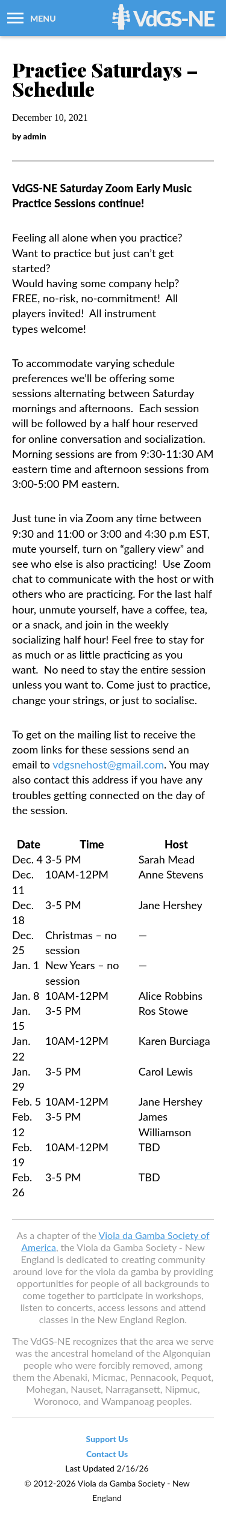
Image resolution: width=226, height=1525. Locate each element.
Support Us (107, 1439)
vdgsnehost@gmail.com (108, 764)
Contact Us (107, 1454)
